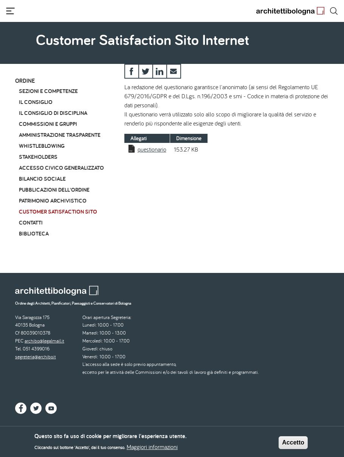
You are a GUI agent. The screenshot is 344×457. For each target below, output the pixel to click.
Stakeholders (38, 156)
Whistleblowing (42, 145)
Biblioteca (34, 233)
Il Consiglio (36, 101)
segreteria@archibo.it (35, 356)
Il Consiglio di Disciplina (53, 112)
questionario (152, 149)
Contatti (31, 222)
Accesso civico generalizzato (61, 167)
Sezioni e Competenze (48, 90)
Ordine (25, 81)
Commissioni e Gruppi (48, 123)
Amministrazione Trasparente (60, 134)
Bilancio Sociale (42, 178)
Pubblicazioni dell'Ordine (54, 189)
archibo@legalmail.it (44, 341)
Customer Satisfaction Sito (58, 211)
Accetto (293, 444)
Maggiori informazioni (152, 449)
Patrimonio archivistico (53, 200)
